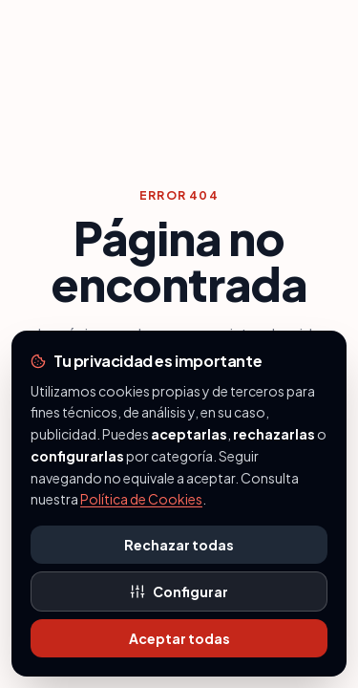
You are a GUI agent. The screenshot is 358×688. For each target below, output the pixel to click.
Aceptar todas (179, 638)
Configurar (179, 591)
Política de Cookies (141, 498)
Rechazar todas (179, 544)
